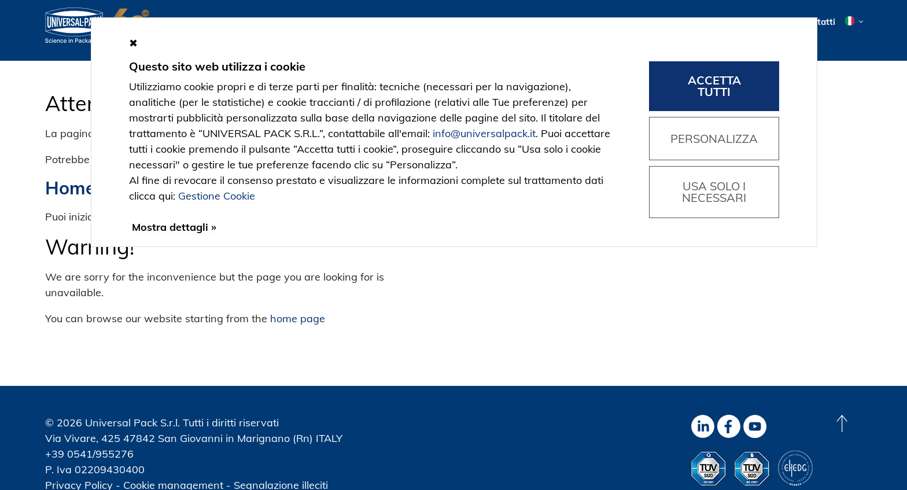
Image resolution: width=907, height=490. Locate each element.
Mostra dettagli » (174, 227)
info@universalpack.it (484, 133)
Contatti (818, 21)
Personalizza (714, 138)
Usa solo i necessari (714, 192)
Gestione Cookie (216, 195)
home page (297, 318)
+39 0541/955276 (89, 453)
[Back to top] (841, 423)
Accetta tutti (714, 86)
